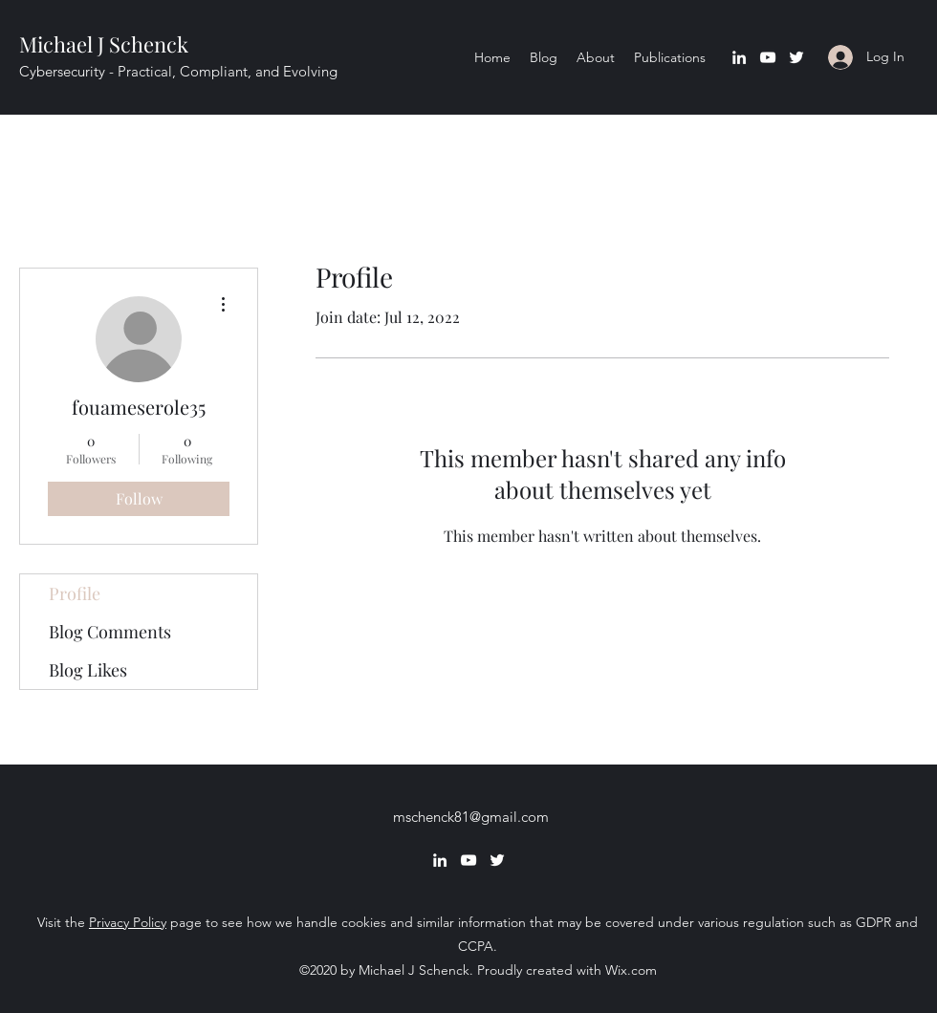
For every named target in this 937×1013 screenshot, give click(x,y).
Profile (74, 593)
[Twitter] (796, 57)
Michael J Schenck (103, 44)
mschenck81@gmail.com (471, 817)
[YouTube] (767, 57)
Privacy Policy (127, 922)
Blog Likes (88, 669)
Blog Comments (110, 631)
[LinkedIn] (739, 57)
